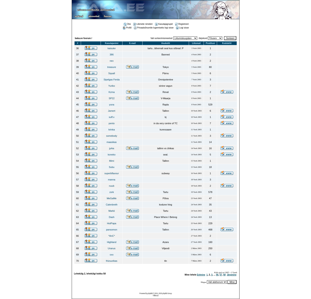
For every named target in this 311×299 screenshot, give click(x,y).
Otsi (127, 24)
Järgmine (231, 275)
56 (217, 275)
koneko (111, 154)
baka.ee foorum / (83, 38)
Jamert (111, 111)
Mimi (111, 161)
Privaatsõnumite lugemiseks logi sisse (153, 28)
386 (112, 54)
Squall (111, 73)
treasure (111, 67)
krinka (111, 129)
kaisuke (112, 48)
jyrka (111, 148)
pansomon (111, 229)
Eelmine (201, 275)
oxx (111, 254)
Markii (111, 211)
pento (112, 123)
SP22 (111, 98)
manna (111, 179)
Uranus (111, 248)
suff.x (111, 117)
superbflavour (112, 173)
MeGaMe (111, 198)
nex (112, 60)
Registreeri (182, 24)
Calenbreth (111, 204)
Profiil (127, 28)
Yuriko (111, 86)
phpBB (150, 293)
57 (221, 275)
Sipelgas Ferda (112, 79)
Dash (111, 217)
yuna (111, 104)
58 (224, 275)
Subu (111, 167)
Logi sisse (182, 28)
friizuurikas (111, 261)
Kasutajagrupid (164, 24)
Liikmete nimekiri (142, 24)
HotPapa (111, 223)
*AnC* (111, 236)
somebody (111, 136)
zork (111, 192)
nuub (111, 186)
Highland (111, 242)
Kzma (112, 92)
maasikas (112, 142)
